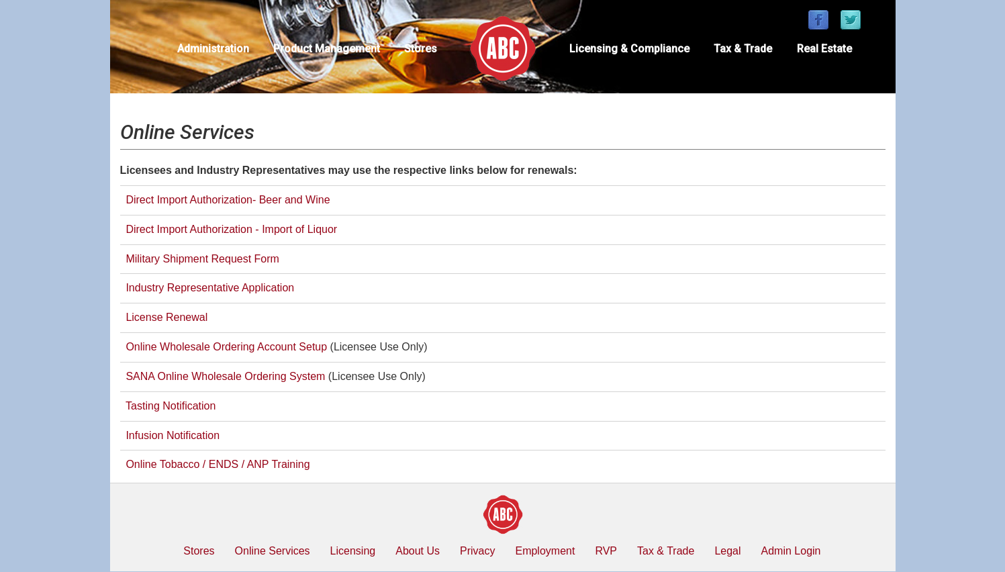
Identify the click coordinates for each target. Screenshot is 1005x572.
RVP (606, 551)
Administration (213, 48)
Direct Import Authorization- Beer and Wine (226, 199)
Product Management (326, 48)
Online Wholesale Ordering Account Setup (226, 346)
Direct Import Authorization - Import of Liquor (231, 229)
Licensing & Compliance (629, 48)
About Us (417, 551)
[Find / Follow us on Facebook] (818, 21)
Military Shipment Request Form (202, 259)
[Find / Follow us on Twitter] (850, 21)
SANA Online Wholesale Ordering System (225, 376)
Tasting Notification (171, 406)
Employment (545, 551)
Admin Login (791, 551)
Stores (420, 48)
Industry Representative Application (210, 287)
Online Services (272, 551)
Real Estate (824, 48)
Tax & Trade (743, 48)
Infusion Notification (173, 435)
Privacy (477, 551)
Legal (727, 551)
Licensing (353, 551)
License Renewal (166, 317)
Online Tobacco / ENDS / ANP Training (215, 464)
